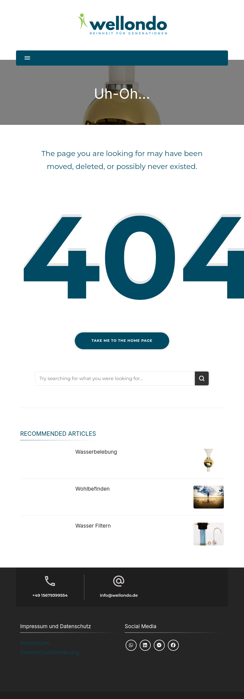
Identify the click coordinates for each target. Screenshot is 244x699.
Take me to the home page (122, 340)
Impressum (35, 643)
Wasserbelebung (96, 452)
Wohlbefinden (92, 489)
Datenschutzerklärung (49, 652)
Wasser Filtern (93, 526)
